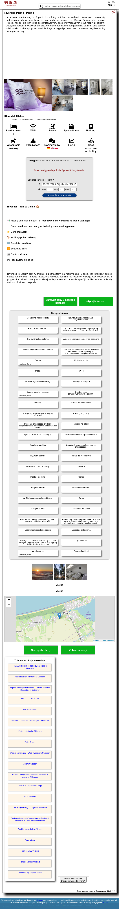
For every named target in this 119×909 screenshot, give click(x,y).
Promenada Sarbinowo (29, 698)
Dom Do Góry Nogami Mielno (30, 873)
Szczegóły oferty (41, 650)
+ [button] (9, 600)
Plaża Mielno (30, 840)
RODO (106, 902)
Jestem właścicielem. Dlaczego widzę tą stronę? (73, 879)
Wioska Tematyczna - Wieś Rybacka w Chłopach (30, 753)
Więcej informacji (96, 301)
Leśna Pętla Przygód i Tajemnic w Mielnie (30, 807)
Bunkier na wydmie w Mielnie (30, 829)
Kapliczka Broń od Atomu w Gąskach (30, 677)
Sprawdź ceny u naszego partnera (60, 301)
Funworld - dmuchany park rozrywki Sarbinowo (30, 720)
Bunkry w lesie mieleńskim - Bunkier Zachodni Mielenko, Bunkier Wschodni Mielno (30, 819)
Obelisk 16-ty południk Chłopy (30, 786)
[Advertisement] (59, 56)
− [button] (9, 604)
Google (40, 900)
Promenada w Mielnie (30, 851)
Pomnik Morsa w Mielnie (30, 862)
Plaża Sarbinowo (30, 709)
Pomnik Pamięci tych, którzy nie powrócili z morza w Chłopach (30, 776)
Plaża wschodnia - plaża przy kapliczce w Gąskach (30, 667)
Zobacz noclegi (78, 650)
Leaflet (96, 641)
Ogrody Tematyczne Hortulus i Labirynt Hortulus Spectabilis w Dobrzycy (30, 689)
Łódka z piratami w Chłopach (30, 731)
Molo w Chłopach (30, 764)
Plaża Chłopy (29, 742)
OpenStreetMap (108, 641)
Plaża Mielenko (30, 796)
